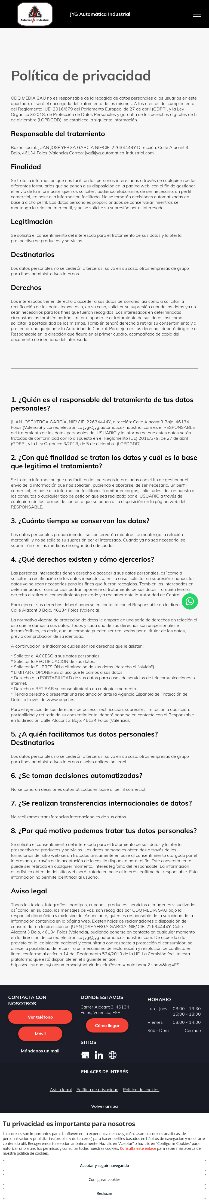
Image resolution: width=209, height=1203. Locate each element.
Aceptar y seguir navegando (104, 1165)
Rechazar (104, 1193)
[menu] (197, 14)
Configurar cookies (105, 1179)
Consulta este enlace (138, 1148)
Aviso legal (61, 1089)
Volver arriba (104, 1106)
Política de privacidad (97, 1089)
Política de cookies (141, 1089)
